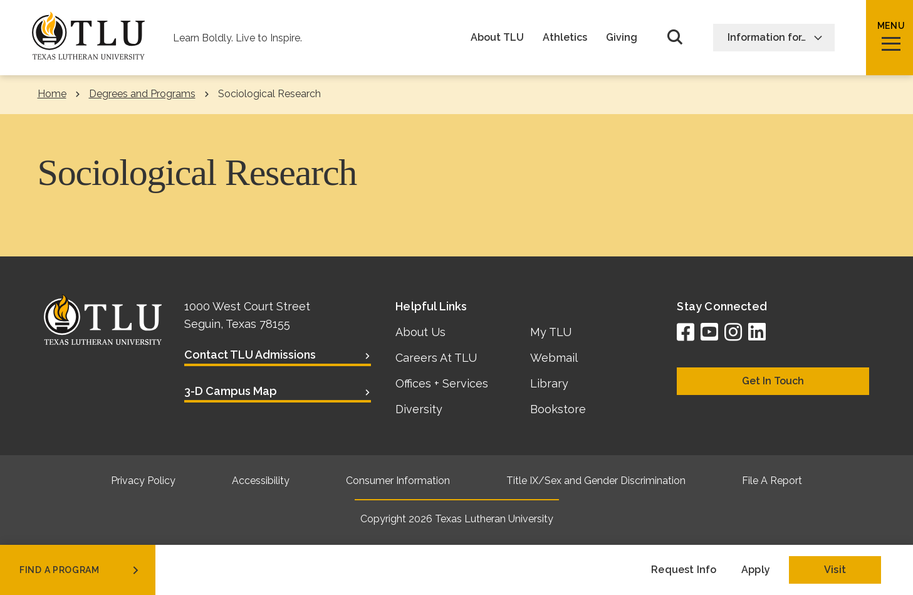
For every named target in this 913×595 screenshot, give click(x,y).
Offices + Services (441, 383)
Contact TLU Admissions (250, 354)
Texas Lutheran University (494, 519)
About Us (420, 332)
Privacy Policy (143, 481)
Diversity (418, 409)
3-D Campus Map (230, 391)
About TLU (497, 38)
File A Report (772, 481)
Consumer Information (398, 481)
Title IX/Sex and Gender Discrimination (596, 481)
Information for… (775, 37)
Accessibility (261, 481)
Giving (621, 38)
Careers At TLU (436, 357)
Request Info (683, 570)
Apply (755, 570)
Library (549, 383)
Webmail (554, 357)
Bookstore (558, 409)
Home (52, 94)
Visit (835, 570)
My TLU (550, 332)
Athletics (565, 38)
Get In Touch (773, 381)
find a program (80, 570)
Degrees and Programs (142, 94)
